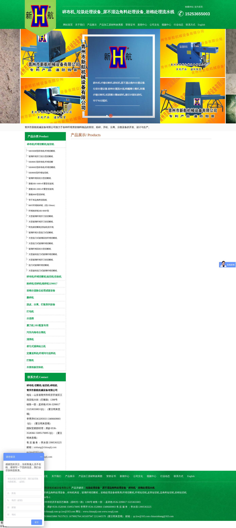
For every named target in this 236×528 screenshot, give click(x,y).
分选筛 (30, 318)
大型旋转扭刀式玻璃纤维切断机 (43, 254)
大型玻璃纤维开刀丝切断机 (41, 216)
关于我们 (80, 24)
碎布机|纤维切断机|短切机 (40, 144)
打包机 (30, 311)
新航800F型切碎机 (37, 194)
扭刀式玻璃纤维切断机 (39, 265)
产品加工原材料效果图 (111, 24)
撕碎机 (30, 297)
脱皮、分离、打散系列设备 (41, 304)
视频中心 (166, 24)
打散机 (30, 360)
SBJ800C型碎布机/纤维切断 (41, 162)
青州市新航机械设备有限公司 (55, 488)
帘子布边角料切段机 (38, 200)
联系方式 (190, 24)
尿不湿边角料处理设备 (114, 488)
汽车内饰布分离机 (36, 332)
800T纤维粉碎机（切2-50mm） (42, 205)
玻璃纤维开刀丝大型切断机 (41, 156)
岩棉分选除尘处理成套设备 (41, 290)
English (201, 24)
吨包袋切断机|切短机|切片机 (41, 227)
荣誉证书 (130, 24)
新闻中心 (142, 24)
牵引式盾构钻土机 (36, 346)
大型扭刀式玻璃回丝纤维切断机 (43, 238)
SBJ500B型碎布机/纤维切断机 (42, 151)
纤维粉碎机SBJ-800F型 (39, 211)
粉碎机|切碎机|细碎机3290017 (42, 283)
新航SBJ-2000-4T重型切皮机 (41, 189)
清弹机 (30, 339)
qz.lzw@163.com (35, 452)
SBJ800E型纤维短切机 (38, 173)
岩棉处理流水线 (146, 488)
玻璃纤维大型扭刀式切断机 (41, 232)
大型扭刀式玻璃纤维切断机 (41, 243)
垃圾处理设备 (93, 488)
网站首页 (68, 24)
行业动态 (178, 24)
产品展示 (92, 24)
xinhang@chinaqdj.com (45, 447)
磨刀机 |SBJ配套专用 (38, 325)
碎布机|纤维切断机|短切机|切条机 (44, 276)
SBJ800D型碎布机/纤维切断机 (42, 167)
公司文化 (154, 24)
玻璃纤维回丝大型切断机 (39, 178)
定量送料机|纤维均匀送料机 (41, 353)
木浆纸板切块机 (35, 367)
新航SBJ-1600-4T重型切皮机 (41, 183)
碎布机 (132, 488)
